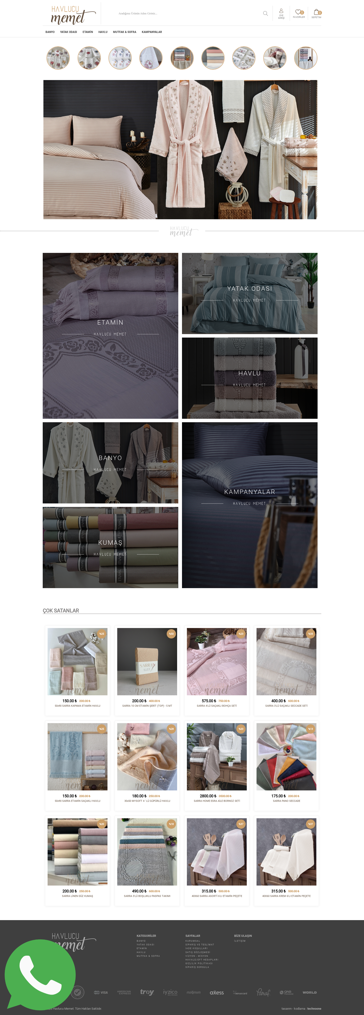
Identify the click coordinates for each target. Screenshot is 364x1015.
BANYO (50, 32)
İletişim (240, 941)
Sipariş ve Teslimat (199, 945)
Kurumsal (192, 941)
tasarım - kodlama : (301, 1008)
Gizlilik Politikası (199, 963)
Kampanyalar (152, 32)
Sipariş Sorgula (197, 967)
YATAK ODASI (68, 32)
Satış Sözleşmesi (197, 952)
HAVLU (102, 32)
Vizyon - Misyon (196, 956)
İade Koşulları (196, 948)
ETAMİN (88, 32)
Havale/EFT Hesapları (201, 960)
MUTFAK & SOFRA (124, 32)
